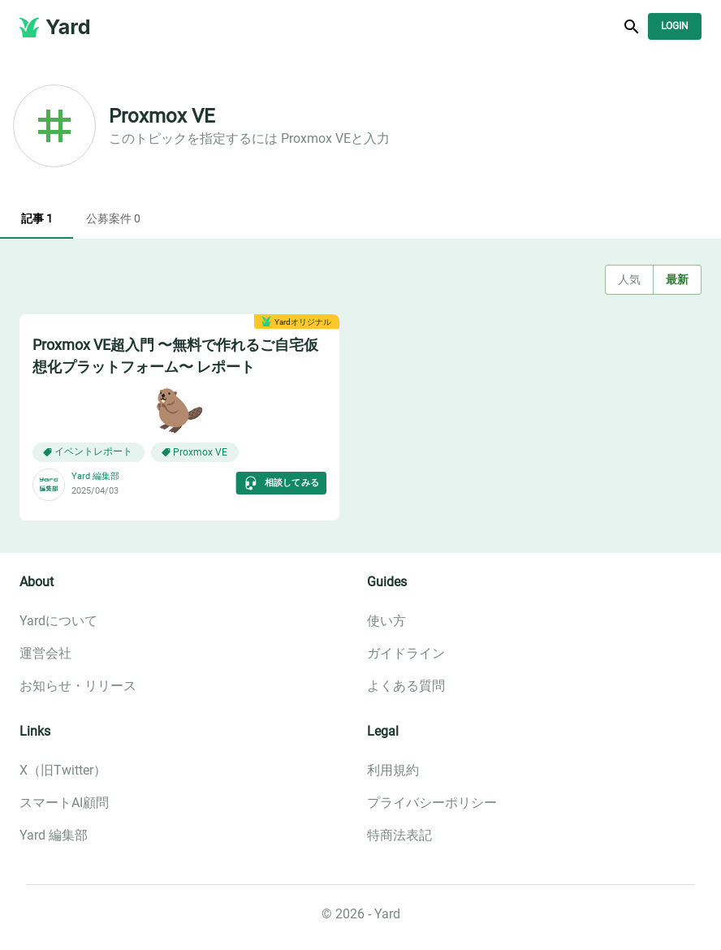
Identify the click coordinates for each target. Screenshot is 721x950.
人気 (629, 280)
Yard (68, 27)
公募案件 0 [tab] (113, 219)
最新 (677, 280)
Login (675, 26)
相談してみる (281, 483)
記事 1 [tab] (36, 219)
